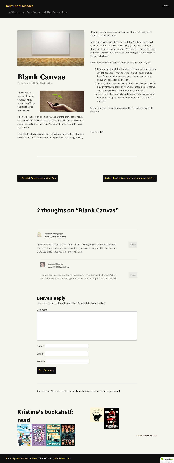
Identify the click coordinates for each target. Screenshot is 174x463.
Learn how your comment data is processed (98, 390)
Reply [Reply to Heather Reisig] (133, 244)
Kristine (48, 83)
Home (165, 5)
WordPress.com (62, 458)
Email (40, 353)
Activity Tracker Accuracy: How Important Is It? (130, 178)
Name (40, 345)
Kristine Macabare (19, 6)
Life (102, 131)
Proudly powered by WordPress (21, 458)
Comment (43, 309)
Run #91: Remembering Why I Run (37, 178)
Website (41, 361)
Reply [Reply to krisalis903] (133, 274)
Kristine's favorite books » (146, 435)
